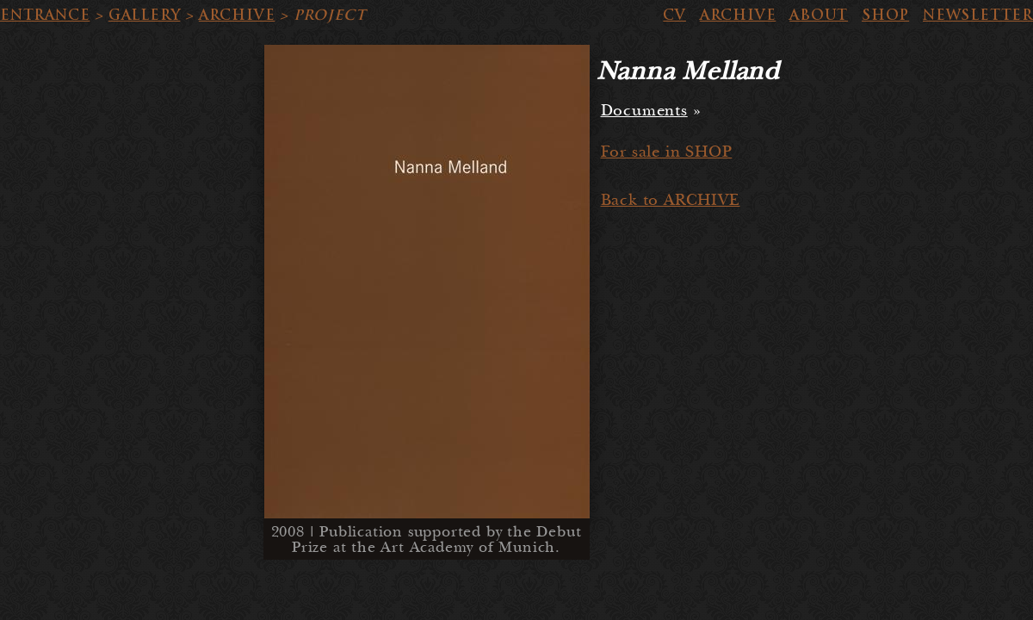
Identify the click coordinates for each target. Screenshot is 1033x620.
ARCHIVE (237, 15)
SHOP (885, 15)
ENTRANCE (45, 15)
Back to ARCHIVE (670, 200)
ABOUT (818, 15)
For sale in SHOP (667, 152)
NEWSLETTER (978, 15)
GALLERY (144, 15)
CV (674, 15)
